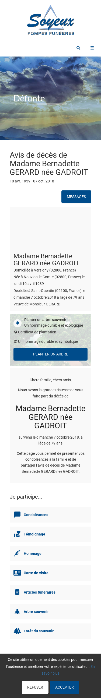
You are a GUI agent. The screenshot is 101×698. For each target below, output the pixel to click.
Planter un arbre (50, 354)
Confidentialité (63, 679)
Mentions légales (51, 686)
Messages (76, 197)
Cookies (84, 679)
